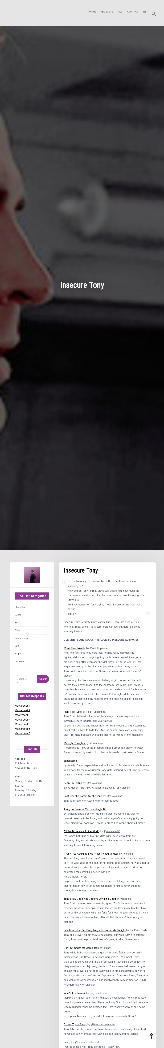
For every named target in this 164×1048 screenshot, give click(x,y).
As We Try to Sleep (75, 1025)
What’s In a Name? (75, 994)
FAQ (117, 12)
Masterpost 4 (22, 718)
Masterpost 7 (22, 732)
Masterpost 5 (22, 723)
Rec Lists (104, 12)
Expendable (70, 760)
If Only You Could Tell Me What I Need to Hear (91, 854)
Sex (17, 645)
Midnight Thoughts (75, 743)
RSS (142, 12)
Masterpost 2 (22, 709)
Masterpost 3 (22, 714)
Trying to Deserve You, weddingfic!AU (85, 809)
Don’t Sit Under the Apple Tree (82, 948)
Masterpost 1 (22, 704)
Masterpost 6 (22, 727)
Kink (17, 621)
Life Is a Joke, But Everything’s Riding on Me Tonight (95, 931)
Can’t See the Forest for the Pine (83, 796)
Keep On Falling (73, 783)
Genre (18, 614)
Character (20, 606)
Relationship (21, 637)
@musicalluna (94, 783)
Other (17, 629)
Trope (18, 652)
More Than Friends (74, 647)
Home (89, 12)
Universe (19, 660)
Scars (67, 1043)
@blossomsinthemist (103, 1025)
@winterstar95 (112, 831)
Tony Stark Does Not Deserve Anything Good (90, 899)
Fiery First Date (73, 711)
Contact (129, 12)
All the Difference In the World (81, 831)
